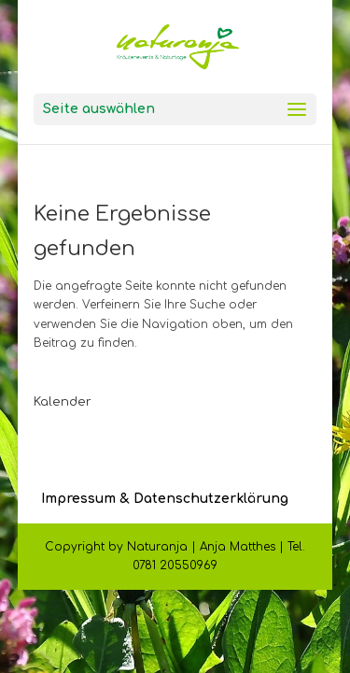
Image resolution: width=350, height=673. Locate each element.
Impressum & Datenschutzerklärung (164, 499)
